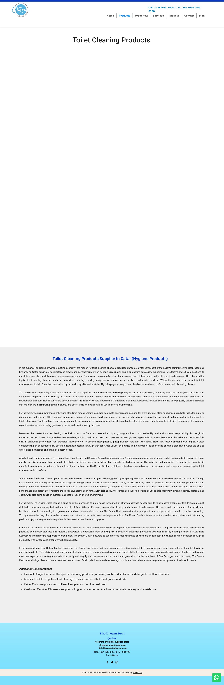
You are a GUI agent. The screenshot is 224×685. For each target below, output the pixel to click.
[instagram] (116, 662)
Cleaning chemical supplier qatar (112, 641)
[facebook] (107, 662)
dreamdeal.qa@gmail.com (112, 645)
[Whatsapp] (216, 677)
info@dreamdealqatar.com (113, 647)
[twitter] (112, 662)
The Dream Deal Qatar (112, 636)
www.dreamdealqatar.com (112, 458)
